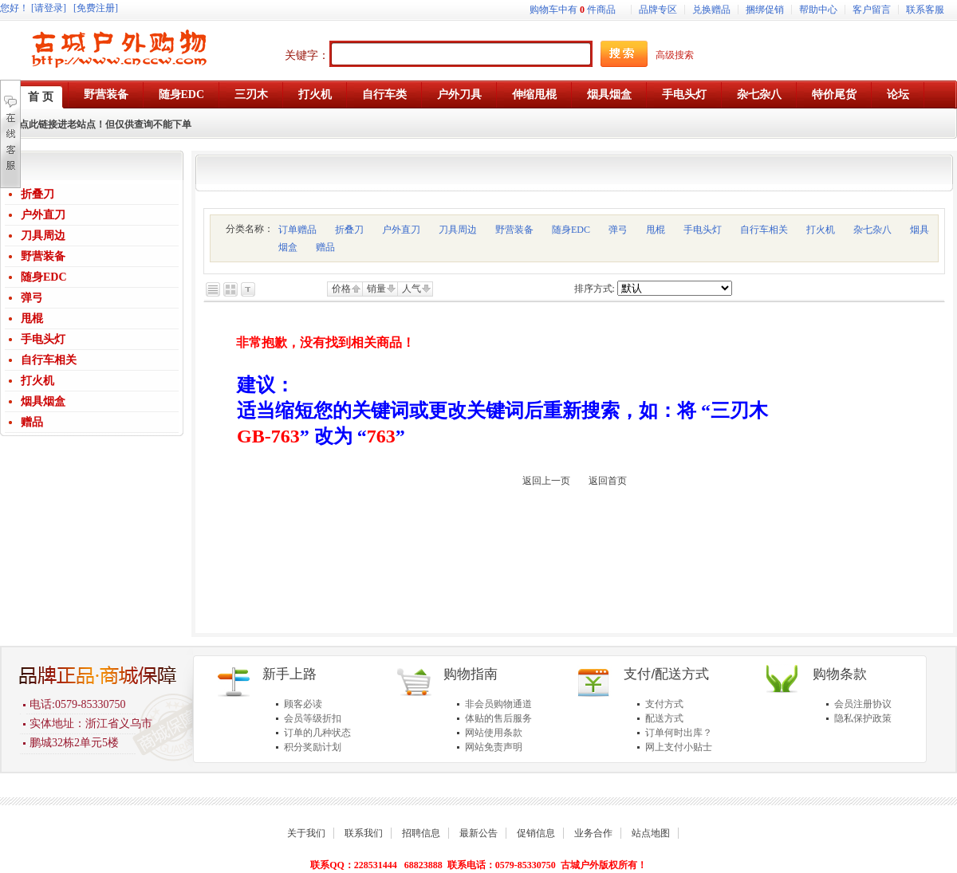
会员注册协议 (863, 704)
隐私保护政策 (863, 718)
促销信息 (536, 833)
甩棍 (32, 318)
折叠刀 (37, 194)
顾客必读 (303, 704)
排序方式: (594, 288)
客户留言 (872, 9)
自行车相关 (49, 360)
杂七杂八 (872, 229)
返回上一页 (546, 480)
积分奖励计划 (312, 747)
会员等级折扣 (312, 718)
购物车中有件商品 (573, 9)
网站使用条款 (493, 732)
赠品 (32, 422)
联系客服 (925, 9)
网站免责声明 (493, 747)
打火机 (37, 381)
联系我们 (364, 833)
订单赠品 (297, 229)
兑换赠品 (711, 9)
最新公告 (478, 833)
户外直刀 (43, 215)
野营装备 (43, 256)
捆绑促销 (765, 9)
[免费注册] (95, 8)
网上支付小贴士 (678, 747)
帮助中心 (818, 9)
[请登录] (48, 8)
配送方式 (664, 718)
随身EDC (44, 277)
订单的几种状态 (317, 732)
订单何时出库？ (678, 732)
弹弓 (32, 298)
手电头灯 (43, 339)
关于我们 (306, 833)
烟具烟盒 (43, 401)
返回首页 (608, 480)
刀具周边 (43, 236)
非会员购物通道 (498, 704)
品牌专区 (658, 9)
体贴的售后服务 (498, 718)
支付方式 (664, 704)
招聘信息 (421, 833)
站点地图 (651, 833)
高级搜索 (675, 55)
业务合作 (593, 833)
